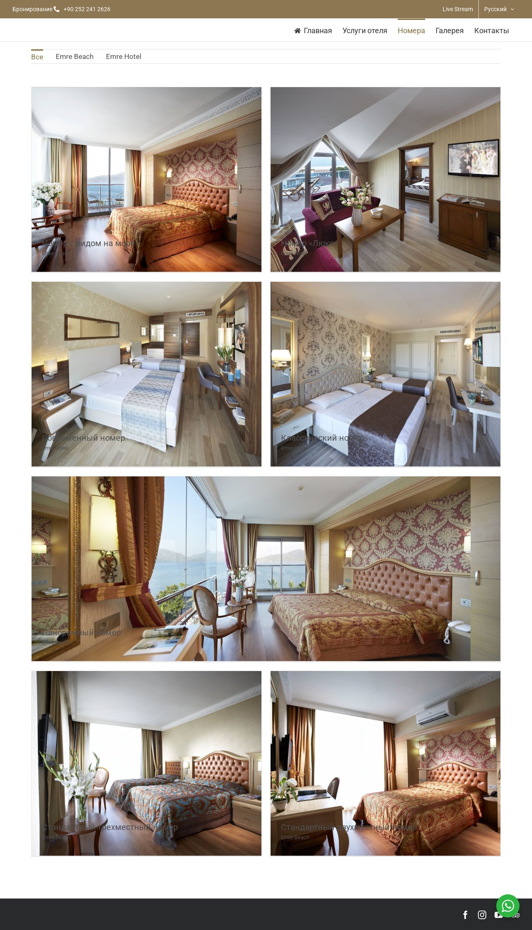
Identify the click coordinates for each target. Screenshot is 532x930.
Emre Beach (56, 253)
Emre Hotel (294, 253)
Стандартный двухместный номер (349, 827)
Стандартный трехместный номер (110, 827)
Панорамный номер (81, 632)
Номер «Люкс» (309, 243)
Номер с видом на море (88, 243)
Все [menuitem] (37, 57)
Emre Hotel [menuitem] (123, 56)
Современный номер (83, 438)
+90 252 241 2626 (87, 9)
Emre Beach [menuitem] (75, 56)
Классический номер (322, 438)
